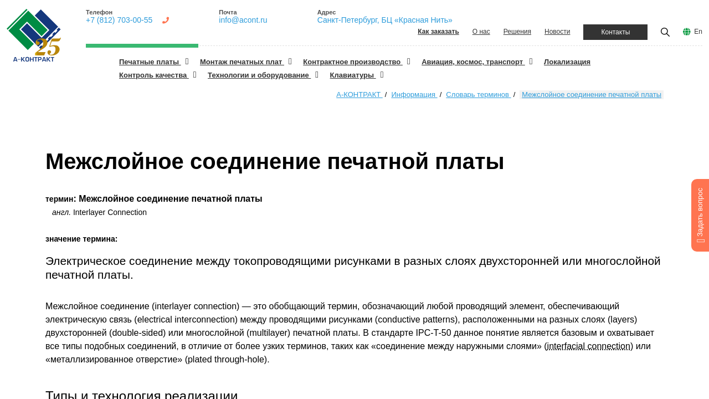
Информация (414, 94)
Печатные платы (150, 62)
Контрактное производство (353, 62)
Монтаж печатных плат (242, 62)
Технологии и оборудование (259, 75)
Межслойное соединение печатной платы (591, 94)
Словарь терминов (478, 94)
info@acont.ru (243, 20)
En (698, 31)
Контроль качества (154, 75)
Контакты (615, 32)
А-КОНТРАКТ (359, 94)
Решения (517, 31)
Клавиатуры (353, 75)
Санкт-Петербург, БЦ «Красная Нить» (385, 20)
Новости (557, 31)
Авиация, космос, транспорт (473, 62)
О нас (481, 31)
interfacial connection (588, 346)
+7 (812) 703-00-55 (119, 20)
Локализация (567, 62)
